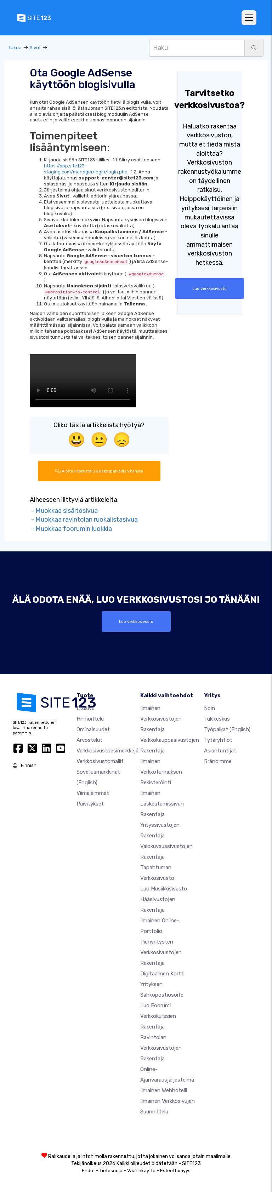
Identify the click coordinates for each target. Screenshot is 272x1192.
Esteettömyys (175, 1170)
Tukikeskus (217, 719)
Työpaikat (227, 729)
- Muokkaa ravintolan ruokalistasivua (84, 519)
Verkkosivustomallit (100, 761)
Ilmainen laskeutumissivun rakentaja (162, 804)
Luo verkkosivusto (209, 288)
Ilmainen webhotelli (163, 1090)
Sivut (35, 47)
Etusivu (85, 708)
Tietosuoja (111, 1170)
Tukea (15, 47)
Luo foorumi (155, 1005)
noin (209, 708)
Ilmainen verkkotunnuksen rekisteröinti (161, 772)
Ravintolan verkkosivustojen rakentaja (161, 1048)
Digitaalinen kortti (162, 973)
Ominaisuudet (93, 729)
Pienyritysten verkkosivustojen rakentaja (161, 952)
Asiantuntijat (220, 750)
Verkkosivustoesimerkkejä (107, 750)
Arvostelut (89, 740)
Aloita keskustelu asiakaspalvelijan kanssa (99, 471)
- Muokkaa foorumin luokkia (71, 529)
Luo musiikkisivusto (163, 889)
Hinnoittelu (90, 719)
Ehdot (88, 1170)
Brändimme (218, 761)
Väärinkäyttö (141, 1170)
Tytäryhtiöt (218, 740)
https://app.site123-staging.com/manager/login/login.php (86, 168)
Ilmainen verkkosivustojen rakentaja (161, 719)
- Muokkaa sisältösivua (64, 511)
